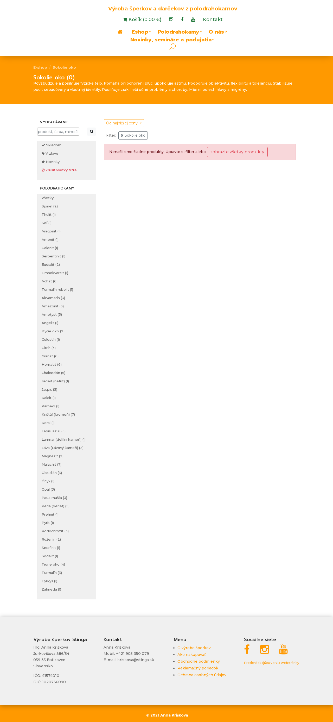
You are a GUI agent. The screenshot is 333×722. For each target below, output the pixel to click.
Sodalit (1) (50, 556)
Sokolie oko (64, 67)
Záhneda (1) (51, 589)
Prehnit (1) (50, 514)
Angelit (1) (50, 323)
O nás (216, 33)
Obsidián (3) (52, 473)
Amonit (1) (50, 239)
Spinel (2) (50, 206)
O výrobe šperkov (194, 647)
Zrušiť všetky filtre (59, 170)
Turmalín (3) (52, 573)
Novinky (51, 162)
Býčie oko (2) (53, 331)
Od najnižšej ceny (122, 123)
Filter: (111, 135)
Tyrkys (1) (49, 581)
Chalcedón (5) (53, 373)
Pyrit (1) (48, 523)
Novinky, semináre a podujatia (171, 40)
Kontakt (213, 20)
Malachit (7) (51, 464)
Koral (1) (48, 423)
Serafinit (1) (51, 548)
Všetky (48, 198)
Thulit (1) (49, 214)
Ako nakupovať (191, 654)
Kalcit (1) (49, 398)
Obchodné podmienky (198, 661)
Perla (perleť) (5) (55, 506)
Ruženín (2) (51, 539)
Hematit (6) (52, 364)
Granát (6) (50, 356)
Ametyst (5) (52, 314)
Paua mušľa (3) (54, 498)
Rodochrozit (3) (55, 531)
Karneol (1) (50, 406)
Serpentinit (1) (53, 256)
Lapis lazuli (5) (54, 431)
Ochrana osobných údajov (201, 675)
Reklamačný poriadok (197, 668)
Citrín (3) (49, 348)
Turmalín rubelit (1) (57, 289)
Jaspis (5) (49, 389)
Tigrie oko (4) (53, 564)
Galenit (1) (50, 248)
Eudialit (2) (51, 264)
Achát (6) (49, 281)
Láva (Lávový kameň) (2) (63, 448)
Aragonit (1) (51, 231)
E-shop (40, 67)
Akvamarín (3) (53, 298)
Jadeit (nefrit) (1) (55, 381)
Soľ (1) (47, 223)
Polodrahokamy (178, 33)
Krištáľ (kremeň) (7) (58, 414)
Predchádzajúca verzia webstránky (271, 663)
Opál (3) (48, 489)
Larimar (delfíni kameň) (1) (64, 439)
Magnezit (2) (52, 456)
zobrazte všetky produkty (237, 151)
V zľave (50, 153)
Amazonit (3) (53, 306)
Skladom (51, 145)
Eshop (140, 33)
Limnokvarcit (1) (55, 273)
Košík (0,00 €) (144, 20)
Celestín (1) (51, 339)
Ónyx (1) (48, 481)
